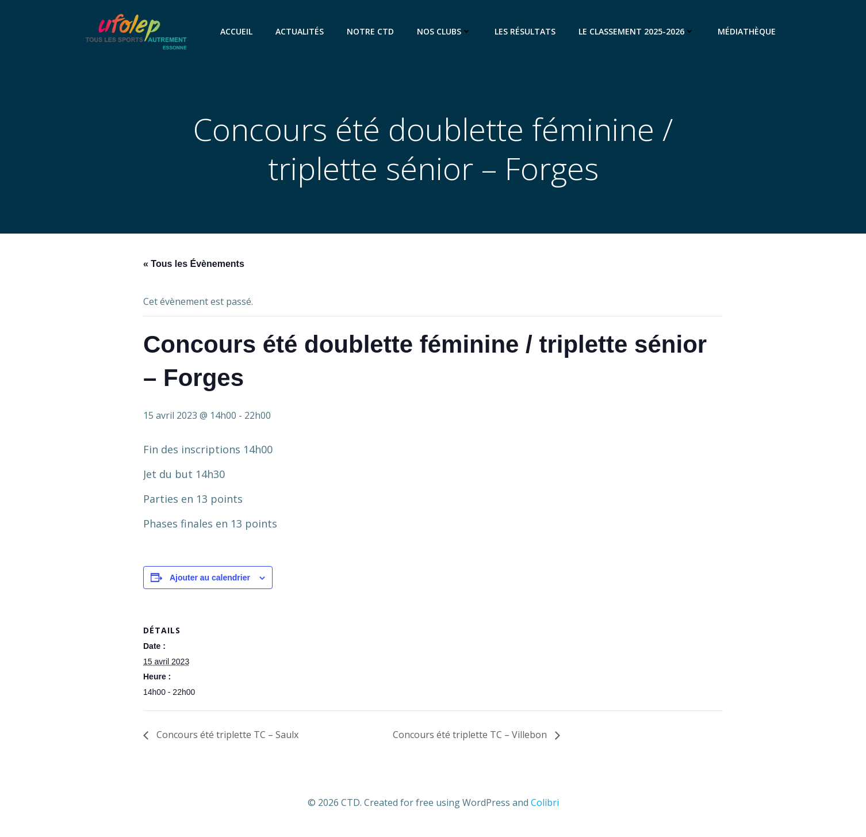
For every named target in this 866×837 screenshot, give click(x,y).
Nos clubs (444, 31)
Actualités (299, 31)
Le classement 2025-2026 (636, 31)
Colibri (545, 802)
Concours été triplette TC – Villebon (471, 734)
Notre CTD (370, 31)
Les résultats (525, 31)
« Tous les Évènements (193, 264)
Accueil (236, 31)
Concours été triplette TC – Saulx (226, 734)
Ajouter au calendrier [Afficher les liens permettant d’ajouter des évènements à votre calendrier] (210, 577)
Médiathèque (747, 31)
